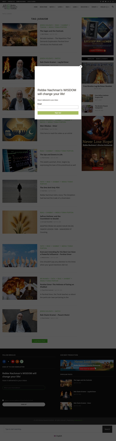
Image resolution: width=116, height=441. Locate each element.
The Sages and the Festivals (51, 31)
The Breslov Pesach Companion (101, 107)
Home (4, 14)
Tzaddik (43, 27)
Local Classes (31, 1)
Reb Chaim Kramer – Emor (51, 93)
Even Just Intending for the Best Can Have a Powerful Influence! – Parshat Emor (57, 253)
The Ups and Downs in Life (51, 154)
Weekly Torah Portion (58, 27)
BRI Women (44, 279)
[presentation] (16, 394)
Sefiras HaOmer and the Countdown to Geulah (50, 217)
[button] (40, 341)
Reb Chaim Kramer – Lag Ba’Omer (54, 62)
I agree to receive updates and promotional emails (18, 400)
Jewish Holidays (46, 25)
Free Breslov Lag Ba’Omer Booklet (97, 86)
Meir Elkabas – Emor (48, 126)
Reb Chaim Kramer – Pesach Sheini (54, 315)
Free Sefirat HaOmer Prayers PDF (102, 96)
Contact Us (11, 1)
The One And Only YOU (50, 187)
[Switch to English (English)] (58, 436)
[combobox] (53, 429)
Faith (42, 182)
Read (57, 25)
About (4, 1)
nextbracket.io (78, 420)
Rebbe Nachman (21, 1)
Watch (57, 58)
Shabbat (64, 25)
